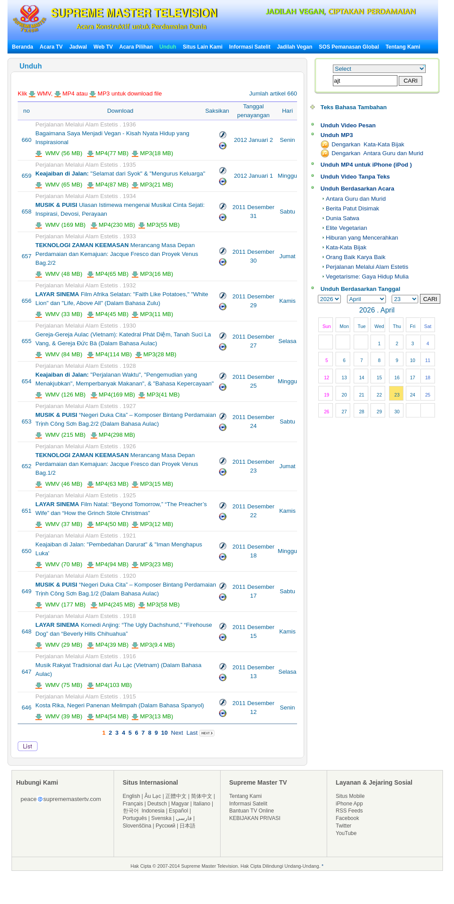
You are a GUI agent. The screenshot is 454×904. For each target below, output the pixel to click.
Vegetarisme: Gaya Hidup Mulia (367, 276)
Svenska (161, 818)
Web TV (104, 47)
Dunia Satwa (342, 218)
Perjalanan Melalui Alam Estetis (367, 266)
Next (177, 732)
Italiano (201, 804)
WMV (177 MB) (60, 604)
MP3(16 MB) (152, 274)
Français (133, 804)
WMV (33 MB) (58, 314)
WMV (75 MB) (58, 685)
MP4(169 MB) (113, 394)
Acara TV (51, 47)
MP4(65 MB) (108, 274)
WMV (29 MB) (58, 644)
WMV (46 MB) (58, 484)
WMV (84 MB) (58, 354)
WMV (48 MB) (58, 274)
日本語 (187, 826)
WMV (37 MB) (58, 524)
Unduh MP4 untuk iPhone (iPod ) (366, 164)
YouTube (346, 833)
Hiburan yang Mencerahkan (362, 237)
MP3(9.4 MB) (153, 644)
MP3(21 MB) (152, 184)
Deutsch (157, 804)
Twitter (343, 826)
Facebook (347, 818)
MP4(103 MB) (109, 685)
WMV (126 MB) (60, 394)
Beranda (22, 47)
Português (135, 818)
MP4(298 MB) (113, 434)
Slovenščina (137, 826)
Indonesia (152, 811)
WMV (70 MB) (58, 564)
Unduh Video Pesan (348, 125)
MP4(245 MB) (113, 604)
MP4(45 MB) (108, 314)
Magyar (180, 804)
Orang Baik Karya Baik (355, 257)
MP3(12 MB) (152, 524)
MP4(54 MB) (108, 716)
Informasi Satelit (249, 47)
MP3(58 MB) (159, 604)
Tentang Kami (402, 47)
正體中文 (176, 796)
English (131, 796)
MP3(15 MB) (152, 484)
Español (178, 811)
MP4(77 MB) (108, 153)
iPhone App (349, 804)
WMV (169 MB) (60, 224)
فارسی (184, 818)
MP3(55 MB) (159, 224)
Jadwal (78, 47)
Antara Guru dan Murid (356, 198)
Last (192, 732)
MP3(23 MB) (152, 564)
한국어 (131, 811)
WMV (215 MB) (60, 434)
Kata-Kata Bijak (346, 247)
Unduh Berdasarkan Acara (357, 188)
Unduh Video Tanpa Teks (355, 176)
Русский (165, 826)
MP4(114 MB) (109, 354)
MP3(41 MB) (159, 394)
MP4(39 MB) (108, 644)
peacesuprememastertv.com (61, 799)
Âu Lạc (153, 796)
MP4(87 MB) (108, 184)
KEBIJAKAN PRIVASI (255, 818)
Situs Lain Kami (202, 47)
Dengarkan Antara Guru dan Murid (377, 153)
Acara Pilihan (136, 47)
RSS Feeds (349, 811)
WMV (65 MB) (58, 184)
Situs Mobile (350, 796)
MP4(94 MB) (108, 564)
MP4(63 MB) (108, 484)
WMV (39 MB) (58, 716)
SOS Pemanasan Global (349, 47)
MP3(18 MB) (152, 153)
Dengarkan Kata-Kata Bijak (368, 144)
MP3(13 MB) (152, 716)
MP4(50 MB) (108, 524)
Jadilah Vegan (294, 47)
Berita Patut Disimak (352, 208)
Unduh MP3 (336, 135)
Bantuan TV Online (251, 811)
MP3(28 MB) (156, 354)
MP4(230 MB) (113, 224)
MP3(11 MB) (152, 314)
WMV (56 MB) (58, 153)
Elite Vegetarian (346, 228)
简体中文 (201, 796)
